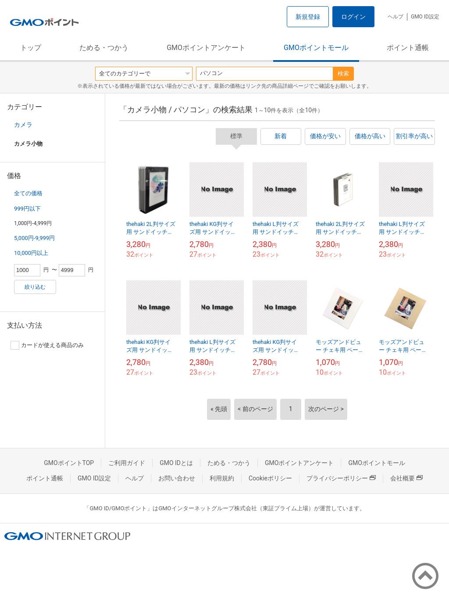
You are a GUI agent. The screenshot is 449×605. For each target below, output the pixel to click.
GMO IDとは (176, 462)
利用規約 (222, 478)
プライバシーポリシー (341, 478)
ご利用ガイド (126, 462)
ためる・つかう (103, 47)
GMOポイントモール (316, 47)
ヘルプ (395, 17)
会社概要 (406, 478)
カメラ (23, 124)
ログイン (353, 16)
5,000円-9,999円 (34, 238)
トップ (30, 47)
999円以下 (27, 208)
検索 (343, 73)
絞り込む (35, 287)
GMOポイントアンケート (206, 47)
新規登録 (308, 16)
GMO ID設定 (425, 17)
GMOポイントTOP (69, 462)
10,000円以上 (31, 253)
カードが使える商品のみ (47, 345)
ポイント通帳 (408, 47)
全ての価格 (28, 193)
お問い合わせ (176, 478)
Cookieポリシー (270, 478)
